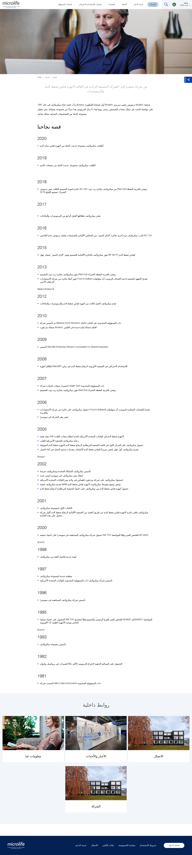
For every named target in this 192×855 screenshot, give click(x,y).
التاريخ (55, 77)
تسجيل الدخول (174, 845)
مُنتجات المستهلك (65, 4)
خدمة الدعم (138, 4)
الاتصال (94, 845)
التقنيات (111, 4)
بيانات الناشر (108, 845)
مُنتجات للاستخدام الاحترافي (90, 4)
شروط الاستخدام (148, 845)
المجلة (124, 4)
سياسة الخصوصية (127, 845)
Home (39, 77)
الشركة (153, 4)
